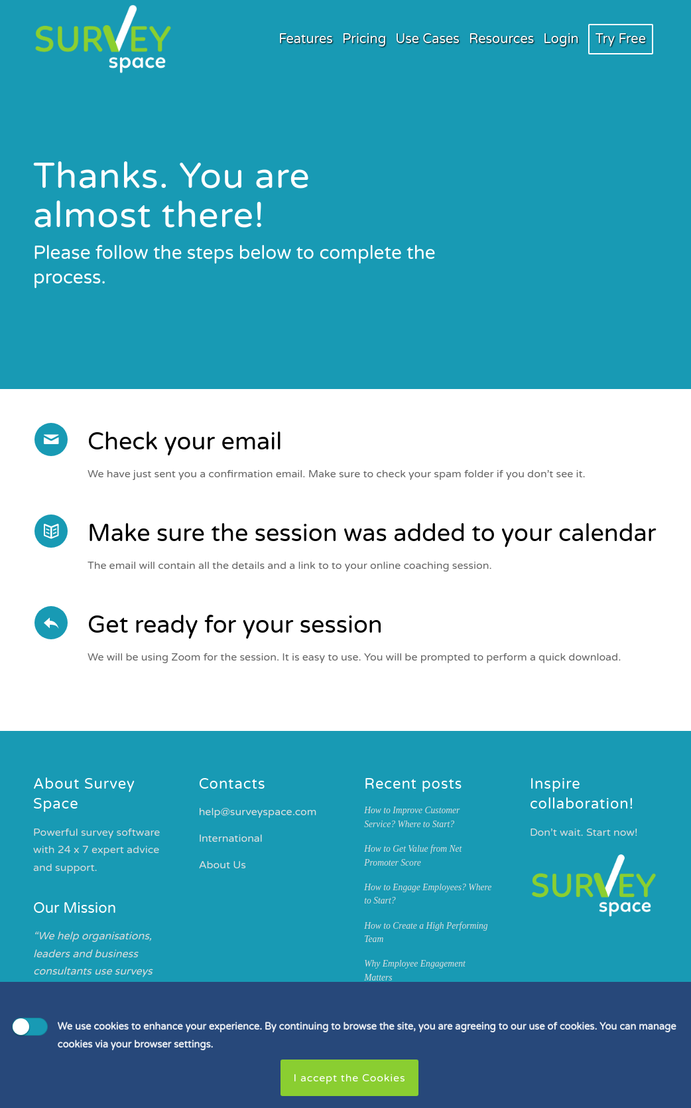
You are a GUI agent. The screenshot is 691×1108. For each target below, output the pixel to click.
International (231, 838)
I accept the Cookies (350, 1078)
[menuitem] (306, 39)
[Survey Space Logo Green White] (103, 39)
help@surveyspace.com (258, 812)
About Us (222, 865)
